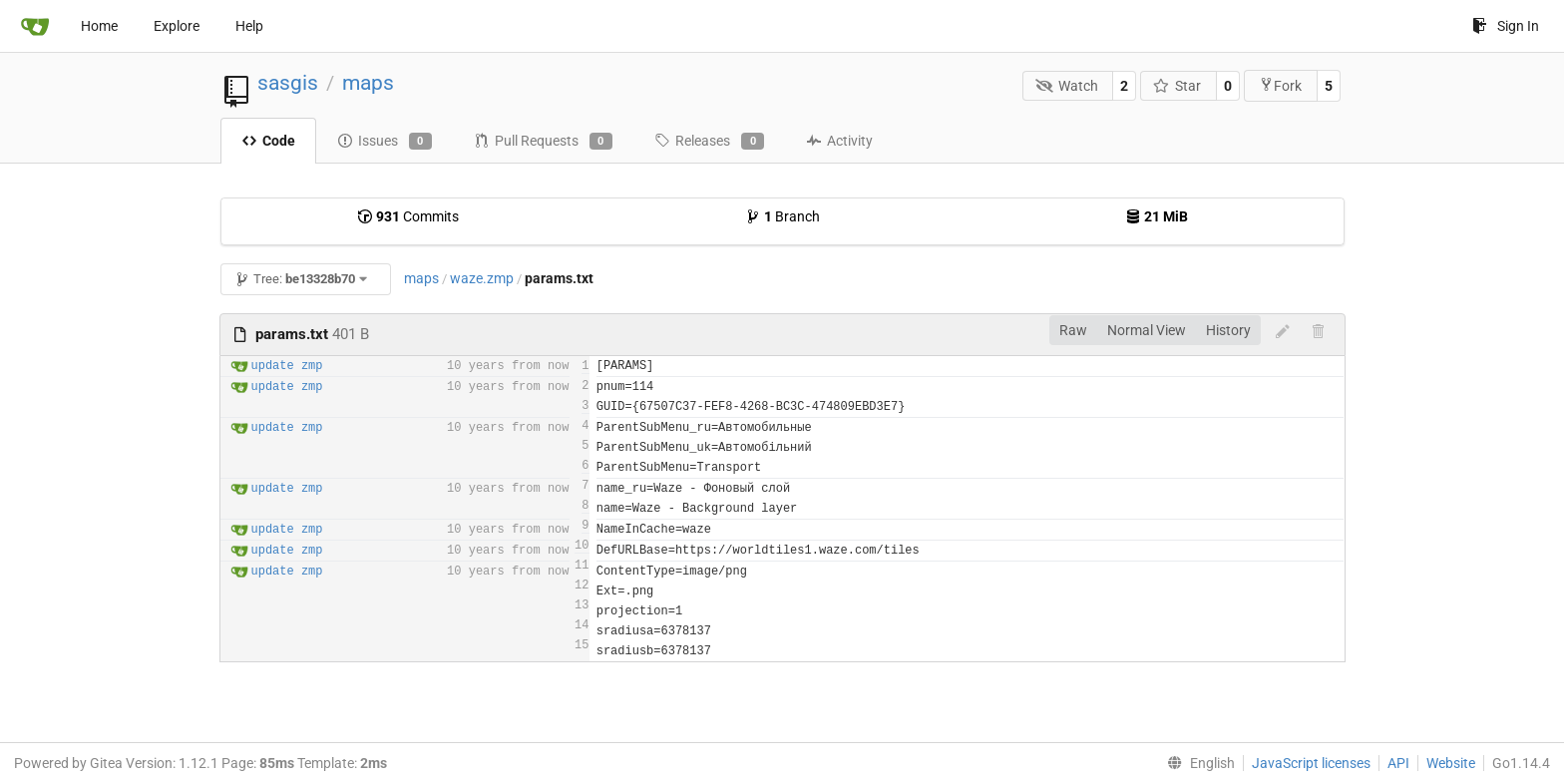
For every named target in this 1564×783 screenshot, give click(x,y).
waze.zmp (482, 278)
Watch (1066, 86)
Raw (1073, 330)
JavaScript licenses (1311, 763)
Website (1450, 763)
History (1228, 330)
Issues (384, 142)
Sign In (1505, 26)
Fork (1280, 85)
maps (368, 83)
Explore (176, 26)
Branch (782, 216)
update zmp (287, 366)
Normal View (1146, 330)
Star (1177, 86)
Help (249, 26)
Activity (839, 141)
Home (99, 26)
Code (268, 141)
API (1398, 763)
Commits (408, 216)
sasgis (287, 83)
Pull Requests (543, 142)
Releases (709, 142)
